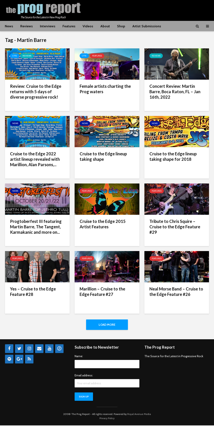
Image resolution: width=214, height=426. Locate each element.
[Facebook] (9, 349)
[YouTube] (49, 349)
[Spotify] (9, 359)
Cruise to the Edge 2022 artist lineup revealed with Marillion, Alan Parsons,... (35, 159)
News (9, 26)
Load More (107, 325)
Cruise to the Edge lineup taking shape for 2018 (173, 156)
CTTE (14, 55)
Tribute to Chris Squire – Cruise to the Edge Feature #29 (174, 227)
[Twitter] (19, 349)
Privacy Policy (107, 418)
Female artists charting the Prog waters (105, 89)
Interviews (47, 26)
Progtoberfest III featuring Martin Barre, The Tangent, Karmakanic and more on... (36, 227)
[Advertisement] (133, 9)
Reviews (26, 26)
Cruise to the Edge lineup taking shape (103, 156)
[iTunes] (59, 349)
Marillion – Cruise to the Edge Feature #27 (102, 291)
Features (68, 26)
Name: (79, 357)
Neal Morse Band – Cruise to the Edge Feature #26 (176, 291)
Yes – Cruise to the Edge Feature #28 (33, 291)
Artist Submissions (146, 26)
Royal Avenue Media (139, 414)
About (105, 26)
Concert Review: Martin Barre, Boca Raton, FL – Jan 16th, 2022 (174, 91)
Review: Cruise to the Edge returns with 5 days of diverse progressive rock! (35, 91)
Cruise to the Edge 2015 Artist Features (103, 224)
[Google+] (19, 359)
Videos (88, 26)
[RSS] (29, 359)
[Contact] (39, 349)
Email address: (84, 376)
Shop (121, 26)
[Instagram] (29, 349)
